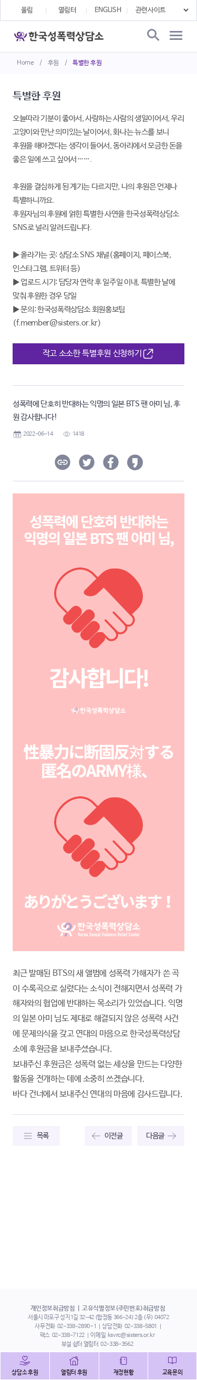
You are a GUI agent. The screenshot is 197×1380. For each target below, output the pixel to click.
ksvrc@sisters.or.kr (131, 1335)
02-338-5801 (141, 1326)
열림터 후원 (74, 1373)
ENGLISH (108, 10)
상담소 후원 (25, 1373)
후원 (53, 63)
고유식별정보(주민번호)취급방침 (123, 1308)
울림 (27, 10)
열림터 (67, 10)
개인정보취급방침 (52, 1308)
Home (25, 63)
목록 (43, 1136)
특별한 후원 (87, 63)
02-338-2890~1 (76, 1326)
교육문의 (172, 1373)
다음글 (155, 1136)
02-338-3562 (116, 1344)
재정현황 (123, 1373)
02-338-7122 (68, 1335)
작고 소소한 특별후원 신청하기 (98, 354)
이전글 (114, 1136)
